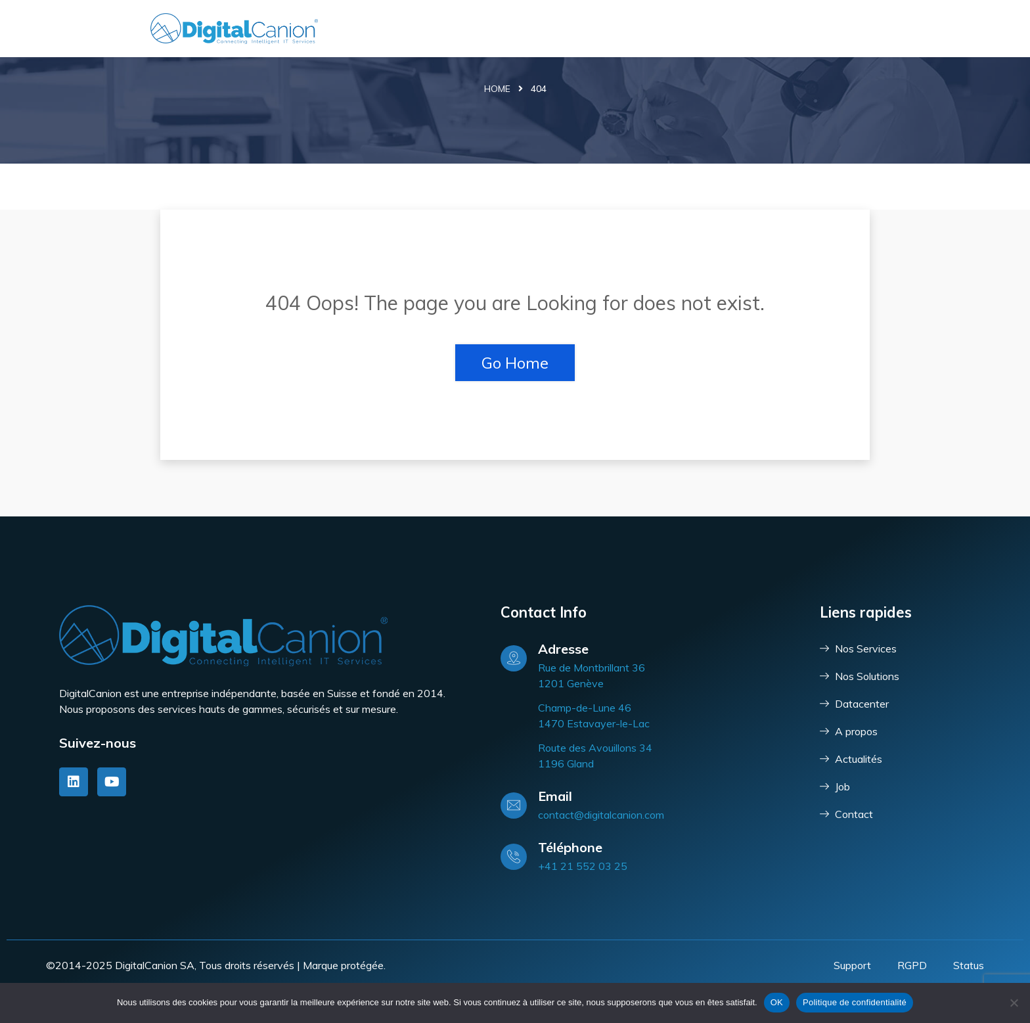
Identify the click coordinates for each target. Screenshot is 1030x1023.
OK (777, 1002)
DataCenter (716, 28)
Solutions (635, 28)
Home (497, 89)
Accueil (505, 28)
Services (563, 28)
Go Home (515, 363)
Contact (849, 28)
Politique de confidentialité (855, 1002)
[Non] (1013, 1002)
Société (783, 28)
